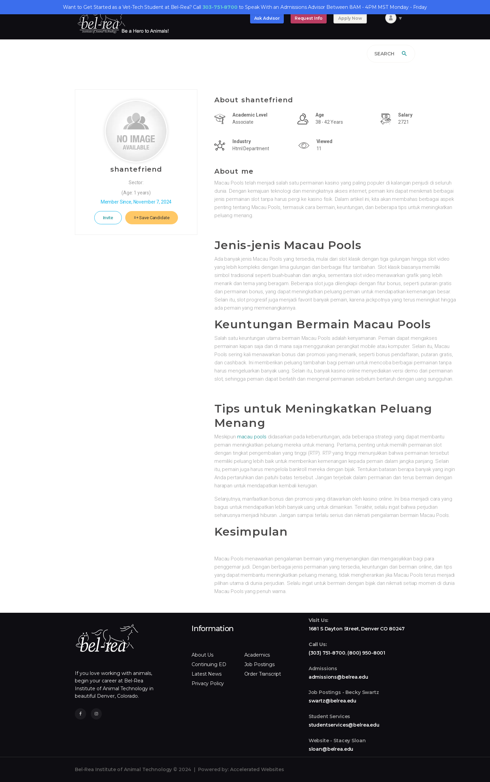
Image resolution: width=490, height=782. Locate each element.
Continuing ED (209, 664)
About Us (202, 655)
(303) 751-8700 (327, 653)
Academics (257, 655)
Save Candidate (151, 217)
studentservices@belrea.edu (344, 725)
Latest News (206, 674)
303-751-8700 (220, 7)
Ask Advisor (267, 18)
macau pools (251, 437)
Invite (108, 217)
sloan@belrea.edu (331, 749)
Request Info (309, 18)
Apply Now (350, 18)
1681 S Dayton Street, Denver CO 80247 (357, 629)
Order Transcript (262, 674)
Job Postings (259, 664)
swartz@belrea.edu (332, 701)
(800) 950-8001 (366, 653)
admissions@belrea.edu (338, 677)
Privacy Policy (208, 683)
